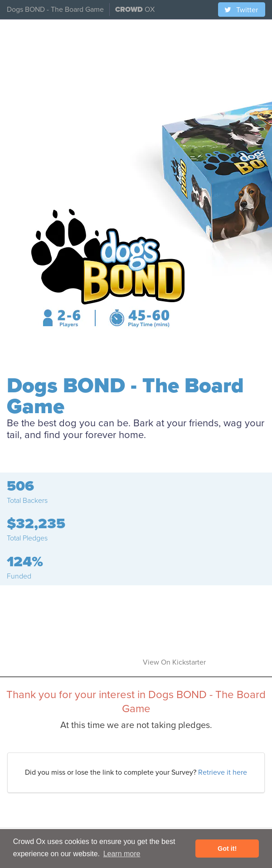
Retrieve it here (222, 772)
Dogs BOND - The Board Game (55, 9)
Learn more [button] (122, 854)
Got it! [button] (227, 848)
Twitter (240, 9)
